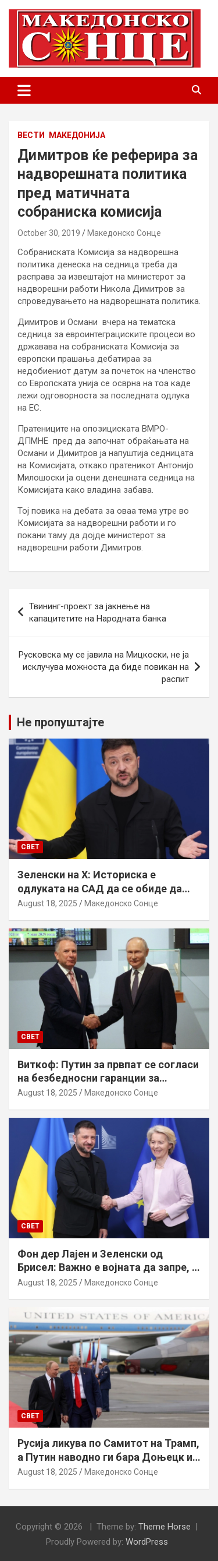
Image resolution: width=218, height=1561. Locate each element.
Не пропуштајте (60, 722)
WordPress (147, 1542)
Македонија (77, 135)
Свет (30, 847)
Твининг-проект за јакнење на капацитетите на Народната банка (97, 612)
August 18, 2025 (47, 903)
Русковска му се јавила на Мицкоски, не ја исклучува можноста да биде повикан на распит (104, 666)
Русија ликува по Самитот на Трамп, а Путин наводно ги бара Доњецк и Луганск (108, 1457)
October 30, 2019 (48, 233)
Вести (31, 135)
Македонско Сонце (124, 233)
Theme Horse (164, 1526)
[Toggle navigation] (24, 90)
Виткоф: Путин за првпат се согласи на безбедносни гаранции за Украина (108, 1078)
